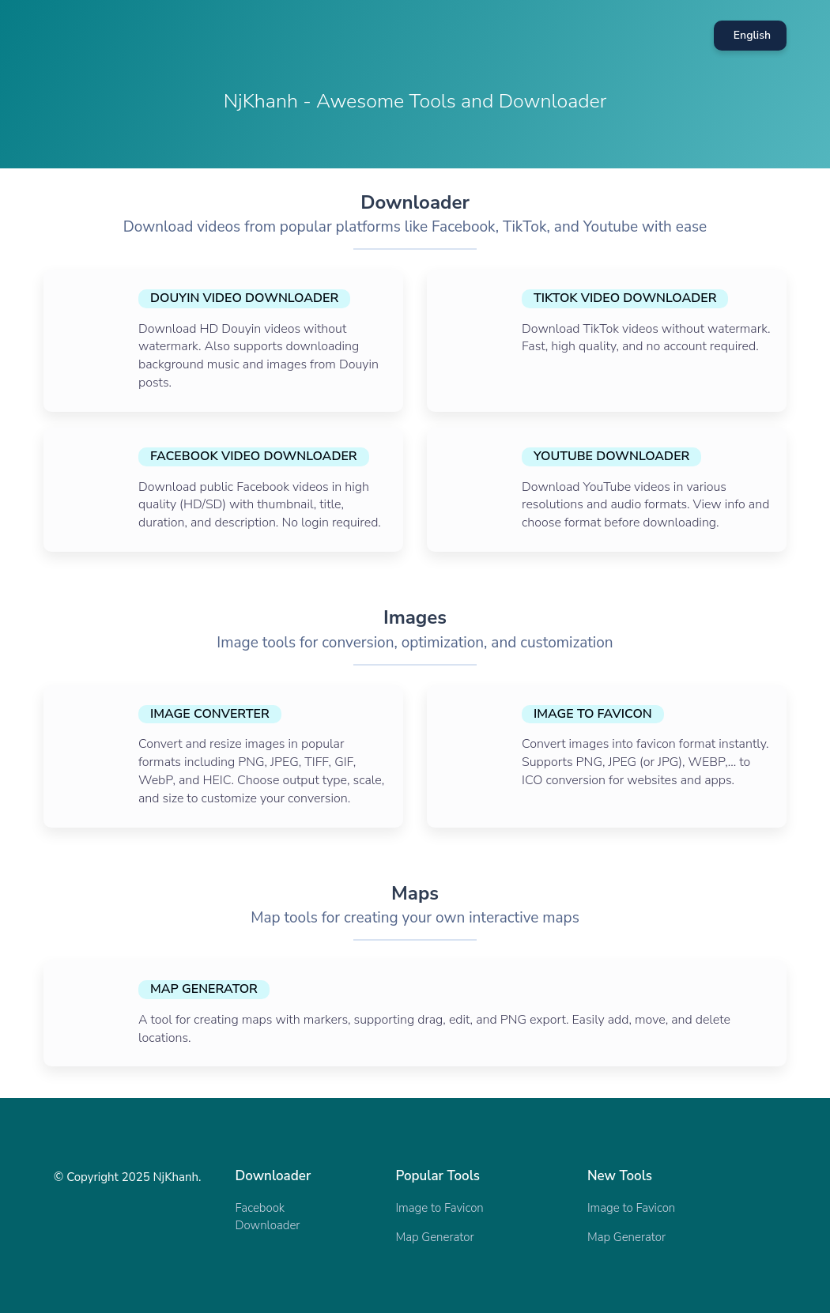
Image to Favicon (593, 714)
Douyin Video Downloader (244, 298)
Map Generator (204, 989)
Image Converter (210, 714)
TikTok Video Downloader (625, 298)
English (752, 35)
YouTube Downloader (611, 456)
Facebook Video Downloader (253, 456)
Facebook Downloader (268, 1216)
